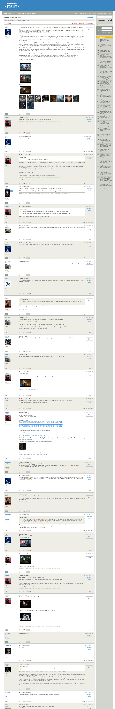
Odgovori (89, 28)
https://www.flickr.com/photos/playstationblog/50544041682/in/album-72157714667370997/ (41, 426)
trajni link (91, 114)
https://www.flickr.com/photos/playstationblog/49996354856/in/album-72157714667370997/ (41, 422)
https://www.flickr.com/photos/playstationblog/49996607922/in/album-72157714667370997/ (41, 424)
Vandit (6, 278)
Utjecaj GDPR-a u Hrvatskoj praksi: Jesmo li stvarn (106, 79)
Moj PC (6, 114)
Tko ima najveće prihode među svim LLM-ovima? (105, 132)
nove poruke (100, 13)
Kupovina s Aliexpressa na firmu (105, 119)
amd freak (7, 261)
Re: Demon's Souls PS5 (25, 136)
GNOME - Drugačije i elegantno (104, 55)
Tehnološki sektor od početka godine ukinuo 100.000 (105, 84)
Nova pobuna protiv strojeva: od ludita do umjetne (104, 136)
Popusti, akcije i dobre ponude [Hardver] (105, 66)
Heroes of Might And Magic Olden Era (106, 113)
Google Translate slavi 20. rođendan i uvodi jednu (105, 77)
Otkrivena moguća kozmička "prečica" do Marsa (104, 40)
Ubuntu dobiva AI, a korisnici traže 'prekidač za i (106, 173)
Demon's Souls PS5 (24, 26)
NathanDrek (8, 645)
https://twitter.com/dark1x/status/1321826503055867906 (32, 435)
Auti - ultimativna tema (105, 134)
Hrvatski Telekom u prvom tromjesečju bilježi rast (105, 178)
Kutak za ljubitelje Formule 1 (105, 88)
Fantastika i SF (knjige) (105, 103)
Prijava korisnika (102, 25)
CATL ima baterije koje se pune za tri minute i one (105, 62)
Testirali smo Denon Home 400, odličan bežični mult (105, 145)
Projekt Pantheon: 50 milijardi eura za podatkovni (106, 74)
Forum (10, 13)
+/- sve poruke (73, 23)
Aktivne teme (101, 37)
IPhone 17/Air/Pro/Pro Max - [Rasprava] (106, 44)
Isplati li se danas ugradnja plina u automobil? (105, 162)
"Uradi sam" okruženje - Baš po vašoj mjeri (106, 142)
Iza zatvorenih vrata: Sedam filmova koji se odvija (106, 68)
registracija (81, 13)
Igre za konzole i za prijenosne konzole (26, 13)
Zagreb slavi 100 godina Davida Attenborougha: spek (105, 90)
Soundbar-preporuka (104, 115)
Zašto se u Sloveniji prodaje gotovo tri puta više (106, 72)
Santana (7, 117)
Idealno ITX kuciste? (104, 146)
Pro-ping (102, 157)
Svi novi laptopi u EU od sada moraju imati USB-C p (106, 187)
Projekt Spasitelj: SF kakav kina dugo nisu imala (106, 99)
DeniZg (7, 297)
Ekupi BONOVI (103, 121)
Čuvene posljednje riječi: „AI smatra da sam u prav (106, 102)
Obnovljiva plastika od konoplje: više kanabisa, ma (106, 152)
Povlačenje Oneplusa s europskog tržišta (105, 59)
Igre (14, 13)
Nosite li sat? (102, 70)
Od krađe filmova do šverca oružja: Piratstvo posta (106, 48)
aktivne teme (88, 13)
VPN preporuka (103, 52)
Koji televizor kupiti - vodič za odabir (105, 108)
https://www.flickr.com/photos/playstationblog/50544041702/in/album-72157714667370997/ (41, 421)
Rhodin (7, 704)
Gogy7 (6, 26)
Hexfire (7, 186)
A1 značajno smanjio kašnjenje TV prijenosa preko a (105, 155)
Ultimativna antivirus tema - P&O (106, 94)
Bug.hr (5, 13)
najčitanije (94, 13)
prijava (76, 13)
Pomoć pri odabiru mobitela (106, 63)
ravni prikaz (81, 23)
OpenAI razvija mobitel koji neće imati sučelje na (105, 175)
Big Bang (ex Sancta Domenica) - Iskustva (104, 123)
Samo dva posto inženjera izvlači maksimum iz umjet (105, 159)
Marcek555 (8, 633)
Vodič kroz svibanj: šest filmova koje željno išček (105, 140)
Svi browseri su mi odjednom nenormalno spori (106, 185)
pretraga (109, 13)
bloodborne (8, 399)
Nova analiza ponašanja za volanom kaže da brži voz (106, 111)
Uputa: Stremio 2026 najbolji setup (104, 164)
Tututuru (7, 664)
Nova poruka (90, 17)
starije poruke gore (90, 23)
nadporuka (90, 151)
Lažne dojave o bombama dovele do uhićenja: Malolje (106, 57)
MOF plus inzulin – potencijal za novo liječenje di (106, 126)
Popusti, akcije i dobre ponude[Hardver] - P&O (105, 51)
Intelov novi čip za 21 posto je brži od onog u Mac (106, 182)
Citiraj (89, 29)
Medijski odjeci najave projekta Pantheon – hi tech (106, 180)
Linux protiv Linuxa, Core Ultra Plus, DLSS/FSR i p (105, 117)
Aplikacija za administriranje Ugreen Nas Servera (106, 82)
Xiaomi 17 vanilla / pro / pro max (106, 46)
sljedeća (9, 23)
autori (105, 13)
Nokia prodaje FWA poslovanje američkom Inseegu (105, 129)
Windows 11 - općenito (105, 147)
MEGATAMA (8, 336)
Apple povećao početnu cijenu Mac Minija (105, 106)
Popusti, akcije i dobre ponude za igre (105, 150)
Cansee (7, 225)
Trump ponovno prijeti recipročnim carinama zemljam (104, 169)
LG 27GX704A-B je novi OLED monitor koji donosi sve (105, 96)
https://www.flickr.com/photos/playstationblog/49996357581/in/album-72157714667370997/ (41, 425)
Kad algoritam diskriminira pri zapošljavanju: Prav (105, 167)
